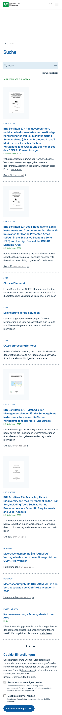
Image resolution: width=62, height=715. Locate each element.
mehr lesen (16, 169)
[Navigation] (56, 4)
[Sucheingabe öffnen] (50, 4)
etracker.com (28, 670)
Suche (12, 44)
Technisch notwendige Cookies (25, 682)
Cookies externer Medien (21, 695)
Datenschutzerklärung (23, 676)
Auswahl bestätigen (19, 708)
